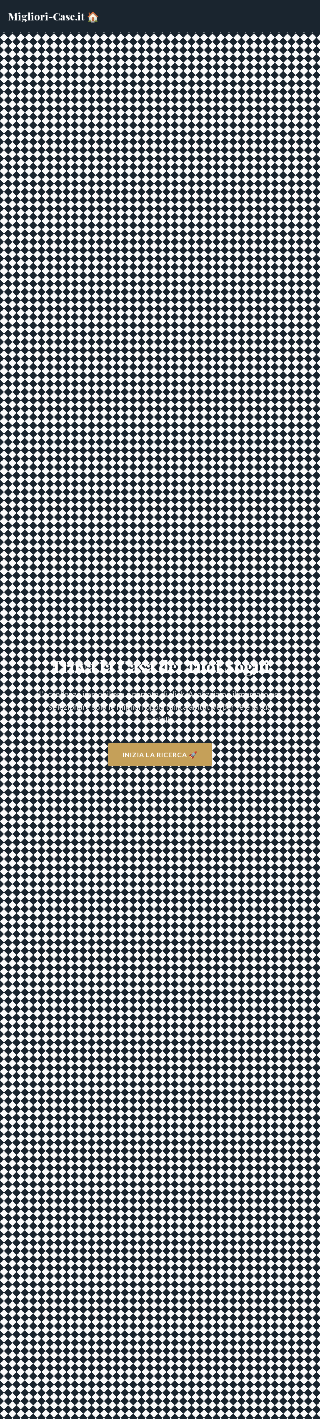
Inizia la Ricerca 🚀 (160, 754)
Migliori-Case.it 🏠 (53, 16)
